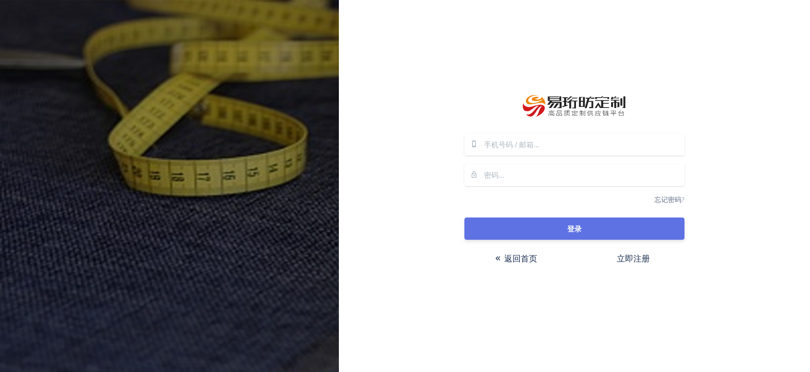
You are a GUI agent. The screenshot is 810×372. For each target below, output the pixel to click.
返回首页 (515, 258)
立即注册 (633, 258)
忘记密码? (669, 199)
